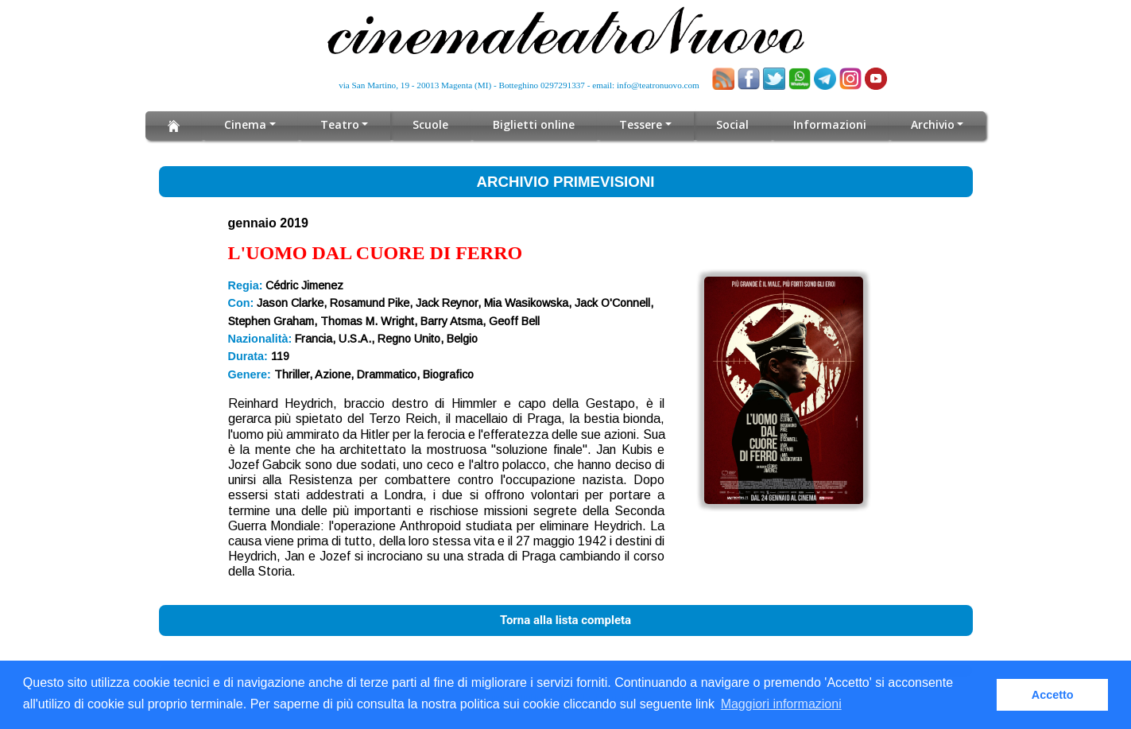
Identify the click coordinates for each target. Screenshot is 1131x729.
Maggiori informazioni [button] (781, 704)
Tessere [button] (640, 124)
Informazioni (829, 124)
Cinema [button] (245, 124)
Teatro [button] (339, 124)
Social (732, 124)
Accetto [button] (1053, 694)
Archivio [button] (933, 124)
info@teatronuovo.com (658, 85)
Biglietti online (534, 124)
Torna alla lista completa (565, 620)
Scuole (430, 124)
